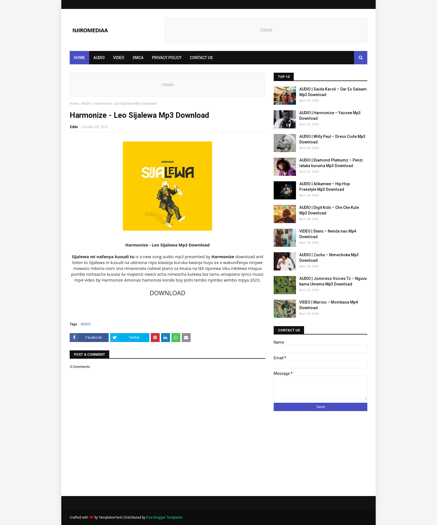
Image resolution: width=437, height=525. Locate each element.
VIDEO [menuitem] (118, 57)
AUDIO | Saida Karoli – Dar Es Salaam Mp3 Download (333, 92)
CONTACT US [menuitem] (201, 57)
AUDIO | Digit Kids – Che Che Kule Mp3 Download (329, 210)
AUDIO (87, 104)
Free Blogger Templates (164, 517)
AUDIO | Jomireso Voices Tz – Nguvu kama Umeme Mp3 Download (333, 281)
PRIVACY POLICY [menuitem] (166, 57)
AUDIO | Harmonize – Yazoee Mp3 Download (330, 116)
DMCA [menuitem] (138, 57)
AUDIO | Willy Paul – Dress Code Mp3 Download (332, 139)
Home (74, 104)
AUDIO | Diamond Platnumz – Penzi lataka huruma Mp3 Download (331, 163)
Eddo (74, 127)
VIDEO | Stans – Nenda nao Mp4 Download (327, 234)
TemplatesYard (110, 517)
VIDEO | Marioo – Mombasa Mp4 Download (328, 305)
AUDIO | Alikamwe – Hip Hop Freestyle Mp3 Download (324, 187)
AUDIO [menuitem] (99, 57)
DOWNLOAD (167, 293)
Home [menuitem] (79, 57)
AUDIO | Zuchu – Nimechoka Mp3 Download (329, 258)
